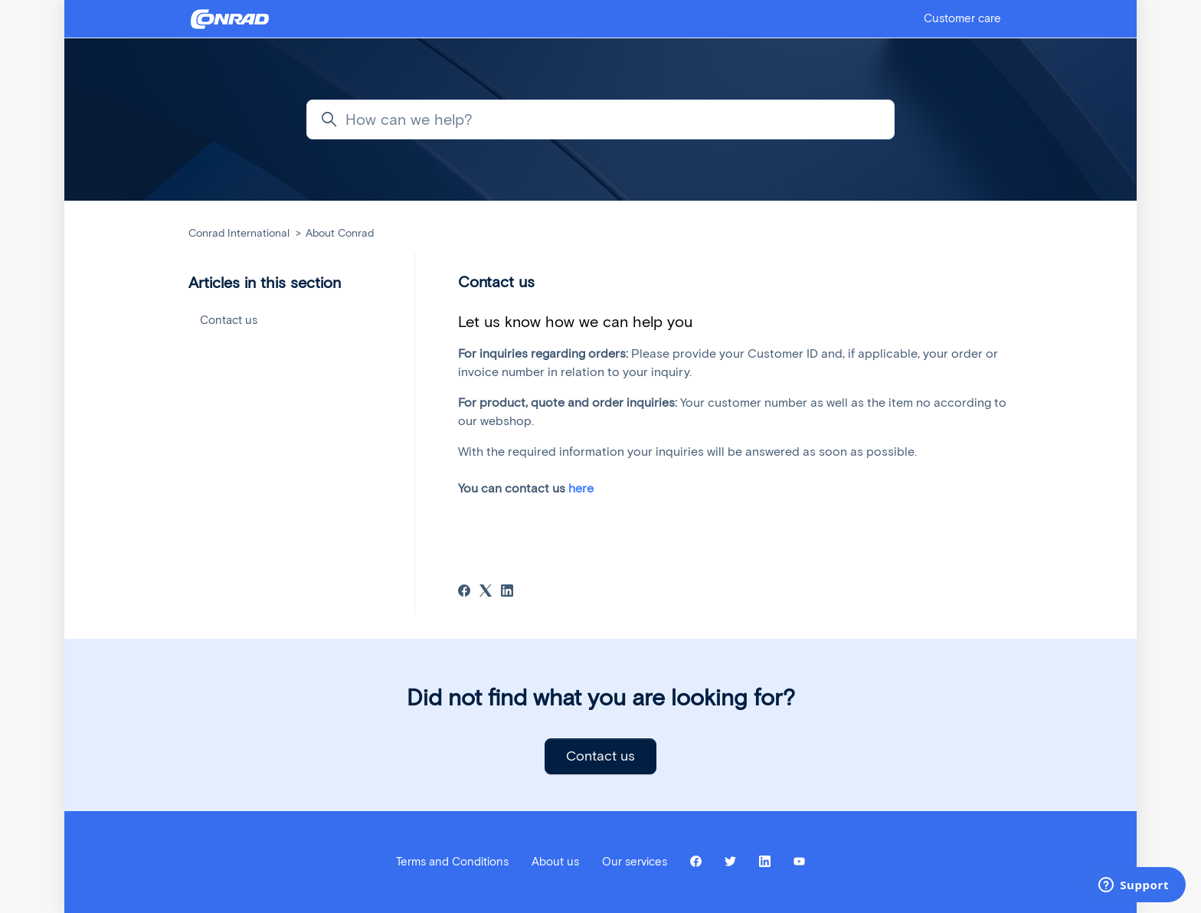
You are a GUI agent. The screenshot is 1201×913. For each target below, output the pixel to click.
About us (555, 862)
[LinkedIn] (507, 592)
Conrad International (239, 233)
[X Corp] (485, 592)
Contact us (228, 320)
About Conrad (340, 233)
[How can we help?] (600, 119)
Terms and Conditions (452, 862)
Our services (634, 862)
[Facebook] (464, 592)
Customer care (962, 18)
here (581, 488)
